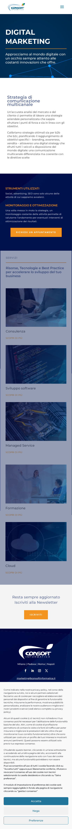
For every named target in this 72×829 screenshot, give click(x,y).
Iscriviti (36, 614)
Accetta (36, 801)
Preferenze (36, 820)
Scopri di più (15, 347)
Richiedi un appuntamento (36, 232)
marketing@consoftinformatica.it (36, 678)
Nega (36, 810)
